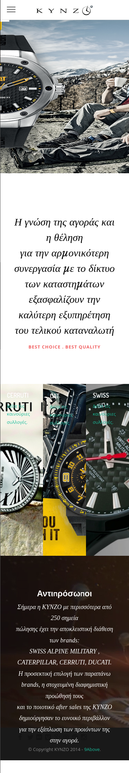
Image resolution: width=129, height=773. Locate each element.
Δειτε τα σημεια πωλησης (63, 767)
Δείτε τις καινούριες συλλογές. (18, 414)
